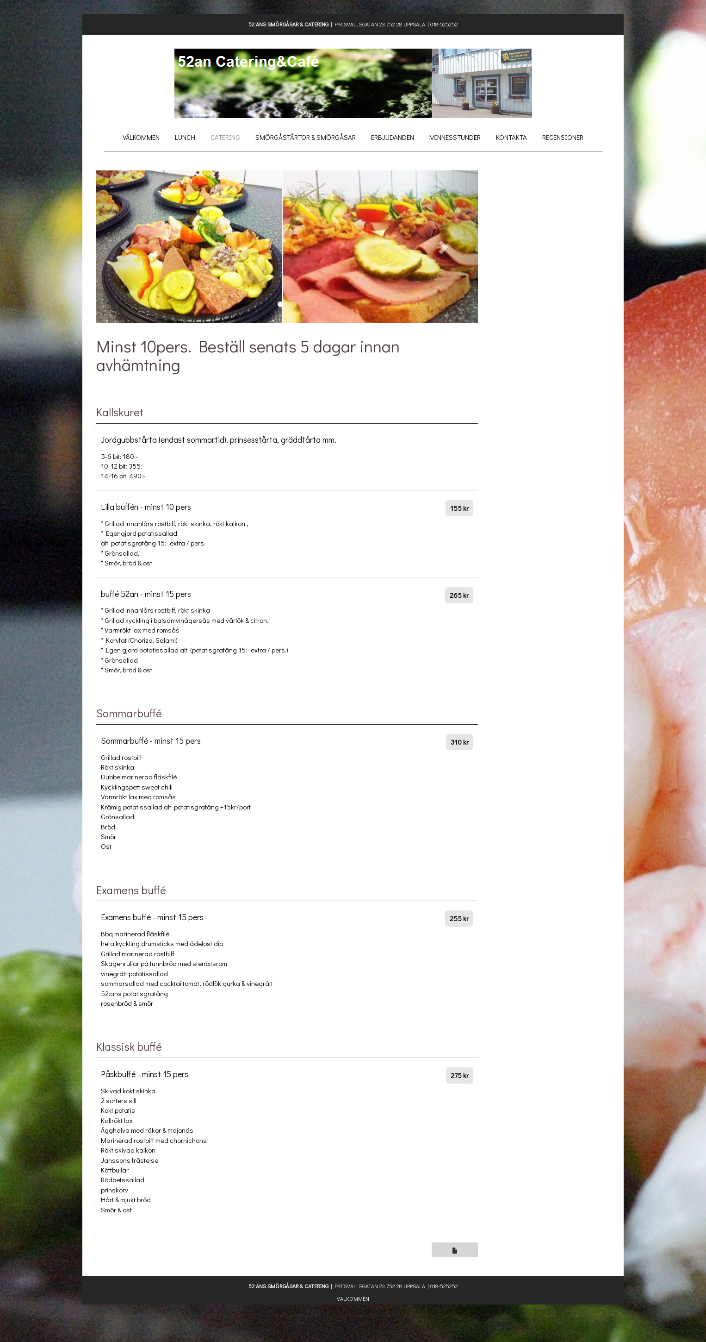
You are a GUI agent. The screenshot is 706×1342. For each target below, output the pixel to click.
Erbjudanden (392, 137)
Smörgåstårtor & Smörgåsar (305, 137)
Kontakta (511, 137)
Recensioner (562, 137)
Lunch (185, 137)
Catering (225, 137)
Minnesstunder (455, 137)
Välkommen (141, 137)
